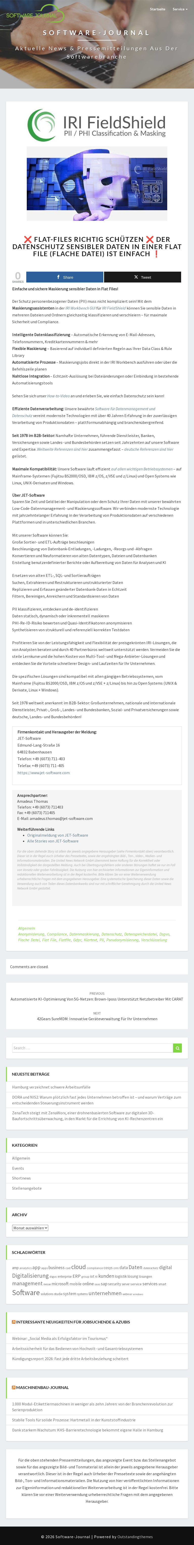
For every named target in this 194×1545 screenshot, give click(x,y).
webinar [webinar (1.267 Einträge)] (127, 1294)
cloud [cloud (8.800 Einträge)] (78, 1267)
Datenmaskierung (84, 934)
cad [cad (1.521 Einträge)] (67, 1268)
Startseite (157, 9)
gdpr (77, 939)
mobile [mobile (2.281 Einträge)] (75, 1283)
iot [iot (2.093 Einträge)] (92, 1276)
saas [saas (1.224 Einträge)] (97, 1284)
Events (18, 1168)
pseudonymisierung (122, 939)
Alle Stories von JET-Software (53, 840)
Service (180, 9)
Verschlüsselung (154, 939)
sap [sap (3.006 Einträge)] (104, 1284)
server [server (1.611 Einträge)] (126, 1284)
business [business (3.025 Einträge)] (56, 1267)
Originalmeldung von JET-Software (57, 835)
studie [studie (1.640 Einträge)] (58, 1294)
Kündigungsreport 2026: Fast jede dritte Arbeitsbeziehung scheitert (70, 1358)
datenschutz (112, 934)
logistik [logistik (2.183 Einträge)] (121, 1276)
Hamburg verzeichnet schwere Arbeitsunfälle (51, 1087)
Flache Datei (29, 939)
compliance (57, 934)
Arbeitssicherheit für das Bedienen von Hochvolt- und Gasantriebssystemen (77, 1348)
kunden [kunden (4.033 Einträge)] (106, 1276)
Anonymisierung (31, 934)
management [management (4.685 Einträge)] (27, 1283)
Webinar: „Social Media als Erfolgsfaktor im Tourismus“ (60, 1338)
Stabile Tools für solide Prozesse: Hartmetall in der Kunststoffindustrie (74, 1419)
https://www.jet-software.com (43, 772)
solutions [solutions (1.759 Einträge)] (47, 1294)
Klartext (90, 939)
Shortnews (21, 1178)
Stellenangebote (27, 1188)
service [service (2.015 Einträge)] (136, 1284)
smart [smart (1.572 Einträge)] (162, 1284)
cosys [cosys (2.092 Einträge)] (108, 1267)
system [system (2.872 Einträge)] (69, 1293)
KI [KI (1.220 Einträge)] (96, 1276)
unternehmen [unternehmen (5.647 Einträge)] (105, 1293)
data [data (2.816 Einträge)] (123, 1267)
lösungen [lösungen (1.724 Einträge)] (145, 1276)
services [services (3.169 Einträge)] (150, 1284)
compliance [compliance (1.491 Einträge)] (95, 1268)
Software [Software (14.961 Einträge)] (26, 1292)
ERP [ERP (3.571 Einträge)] (76, 1276)
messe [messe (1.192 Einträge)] (47, 1284)
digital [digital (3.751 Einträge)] (165, 1267)
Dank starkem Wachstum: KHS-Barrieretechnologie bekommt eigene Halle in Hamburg (87, 1429)
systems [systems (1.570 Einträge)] (82, 1294)
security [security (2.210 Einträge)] (114, 1283)
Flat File (49, 939)
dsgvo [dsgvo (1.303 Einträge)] (53, 1276)
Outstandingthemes (135, 1536)
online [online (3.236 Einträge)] (88, 1284)
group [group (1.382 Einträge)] (85, 1276)
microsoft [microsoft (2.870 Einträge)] (60, 1284)
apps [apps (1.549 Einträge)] (44, 1268)
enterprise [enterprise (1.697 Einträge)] (65, 1276)
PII (102, 939)
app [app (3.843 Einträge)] (36, 1267)
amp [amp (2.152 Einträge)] (15, 1267)
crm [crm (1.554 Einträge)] (116, 1268)
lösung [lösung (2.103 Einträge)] (133, 1276)
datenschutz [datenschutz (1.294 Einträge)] (150, 1268)
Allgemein (26, 928)
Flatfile (65, 939)
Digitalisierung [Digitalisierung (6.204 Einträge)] (30, 1275)
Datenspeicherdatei (140, 934)
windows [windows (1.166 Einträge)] (138, 1294)
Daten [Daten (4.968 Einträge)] (135, 1267)
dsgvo (164, 934)
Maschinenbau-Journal (42, 1387)
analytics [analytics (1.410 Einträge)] (25, 1268)
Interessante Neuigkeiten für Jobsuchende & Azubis (73, 1321)
